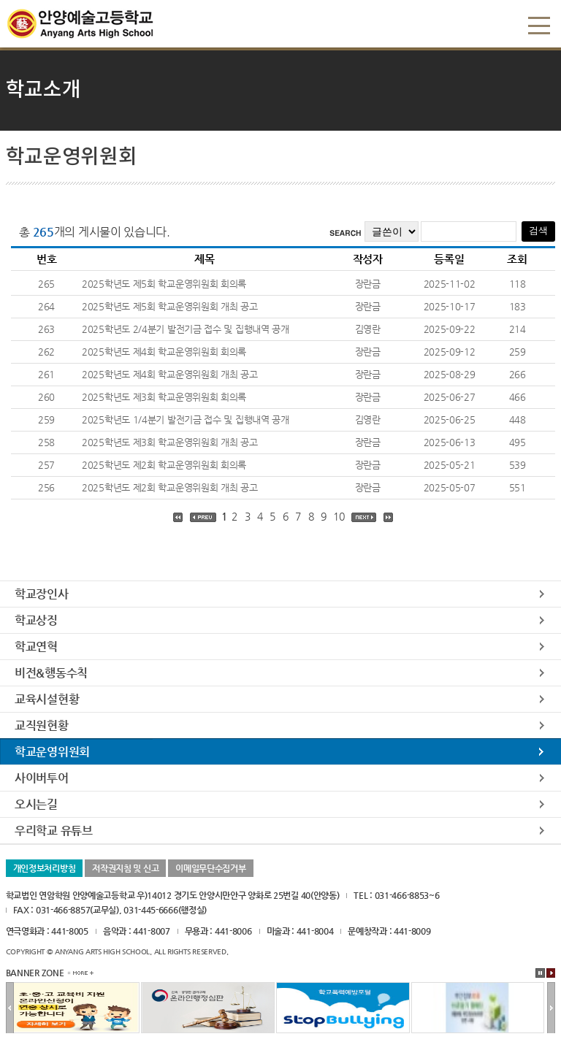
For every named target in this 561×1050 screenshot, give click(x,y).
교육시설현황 (47, 699)
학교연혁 (36, 647)
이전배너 (10, 1008)
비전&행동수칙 (51, 673)
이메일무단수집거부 (210, 868)
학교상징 (36, 620)
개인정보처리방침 (44, 868)
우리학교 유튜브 (54, 831)
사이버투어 (42, 778)
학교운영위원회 (52, 752)
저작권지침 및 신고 (125, 868)
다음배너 (551, 1008)
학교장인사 (42, 594)
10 (338, 516)
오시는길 (36, 804)
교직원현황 (42, 725)
